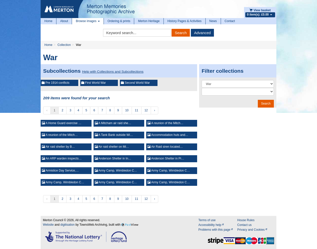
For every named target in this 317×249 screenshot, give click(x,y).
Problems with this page (215, 229)
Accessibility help (211, 225)
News (213, 21)
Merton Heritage (149, 21)
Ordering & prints (119, 21)
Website (48, 224)
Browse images (88, 21)
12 (146, 110)
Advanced (202, 33)
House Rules (246, 220)
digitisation (67, 224)
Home (48, 21)
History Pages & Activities (185, 21)
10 (126, 110)
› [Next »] (154, 110)
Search (181, 33)
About (64, 21)
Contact (230, 21)
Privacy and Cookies (252, 229)
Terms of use (207, 220)
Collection (64, 45)
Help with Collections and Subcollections (112, 71)
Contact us (244, 225)
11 (136, 110)
